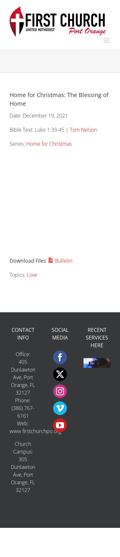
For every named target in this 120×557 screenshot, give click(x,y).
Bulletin (59, 260)
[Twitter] (60, 374)
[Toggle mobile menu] (107, 40)
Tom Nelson (83, 129)
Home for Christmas (49, 143)
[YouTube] (60, 425)
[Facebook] (60, 357)
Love (32, 274)
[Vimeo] (60, 408)
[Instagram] (60, 391)
